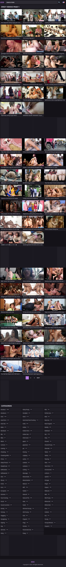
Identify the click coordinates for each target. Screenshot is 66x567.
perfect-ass (49, 413)
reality (48, 427)
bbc (3, 434)
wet (47, 494)
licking (26, 469)
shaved (48, 441)
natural (26, 494)
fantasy (4, 512)
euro (3, 487)
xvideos (48, 512)
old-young (27, 512)
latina (26, 459)
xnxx (47, 508)
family (4, 508)
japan (26, 441)
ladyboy (26, 455)
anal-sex (5, 423)
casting (4, 448)
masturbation (28, 480)
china (4, 459)
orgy (25, 522)
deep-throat (6, 462)
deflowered (5, 473)
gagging (4, 515)
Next (38, 378)
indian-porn (27, 430)
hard (26, 416)
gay (3, 526)
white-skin (49, 505)
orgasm (26, 519)
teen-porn (49, 466)
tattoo (48, 455)
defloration (5, 469)
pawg (25, 533)
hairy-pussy (27, 409)
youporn (48, 526)
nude (26, 505)
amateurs (5, 413)
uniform (48, 473)
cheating (5, 452)
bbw (3, 438)
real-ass (48, 420)
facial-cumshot (6, 505)
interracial (27, 438)
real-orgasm (50, 423)
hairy (4, 533)
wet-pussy (49, 498)
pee (47, 409)
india (26, 423)
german (4, 529)
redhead (49, 430)
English (64, 2)
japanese (27, 445)
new (25, 501)
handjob (27, 413)
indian (26, 427)
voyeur (48, 487)
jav (25, 448)
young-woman (50, 522)
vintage (48, 480)
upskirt (48, 476)
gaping (4, 522)
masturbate (27, 476)
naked (26, 491)
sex (47, 434)
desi (3, 476)
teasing (48, 459)
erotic (4, 484)
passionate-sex (28, 529)
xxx (47, 515)
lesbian (26, 462)
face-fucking (6, 498)
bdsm (4, 441)
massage (27, 473)
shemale (48, 448)
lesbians (26, 466)
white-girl (49, 501)
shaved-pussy (50, 445)
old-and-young (28, 508)
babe (4, 427)
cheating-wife (6, 455)
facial (4, 501)
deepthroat (5, 466)
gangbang (5, 519)
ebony (4, 480)
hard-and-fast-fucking (31, 420)
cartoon (4, 445)
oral (25, 515)
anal (4, 416)
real (47, 416)
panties (26, 526)
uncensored (49, 469)
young (48, 519)
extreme (4, 494)
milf (25, 487)
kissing (26, 452)
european (5, 491)
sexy (47, 438)
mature (26, 484)
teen (48, 462)
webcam (48, 491)
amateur (5, 409)
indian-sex (27, 434)
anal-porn (5, 420)
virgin (48, 484)
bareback (5, 430)
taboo (48, 452)
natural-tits (27, 498)
